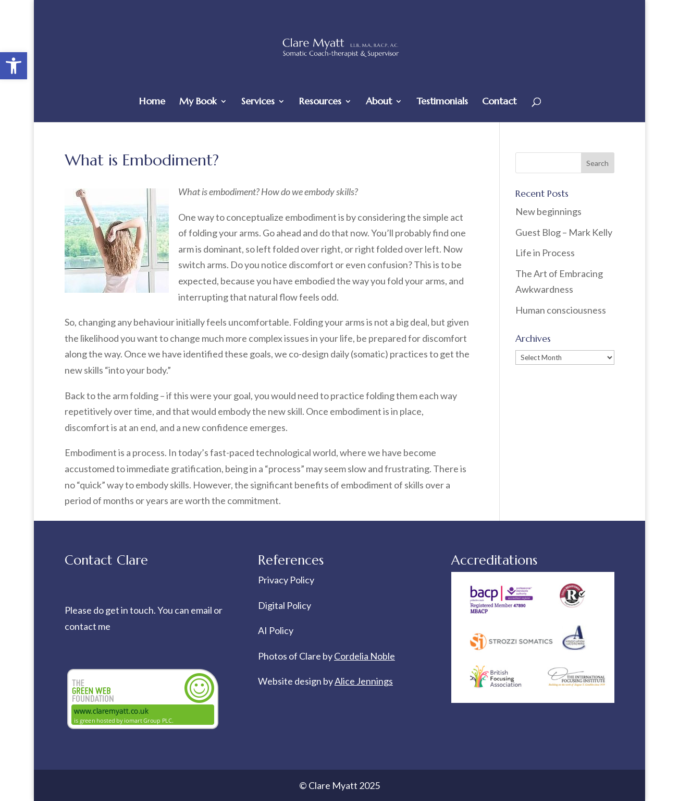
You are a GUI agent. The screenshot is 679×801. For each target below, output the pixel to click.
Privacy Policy (286, 579)
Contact (499, 102)
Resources (320, 102)
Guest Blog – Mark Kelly (563, 232)
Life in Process (545, 252)
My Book (198, 102)
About (379, 102)
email (202, 610)
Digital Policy (284, 605)
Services (258, 102)
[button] (13, 65)
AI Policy (275, 630)
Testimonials (442, 102)
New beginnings (548, 211)
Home (152, 102)
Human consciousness (560, 310)
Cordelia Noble (364, 656)
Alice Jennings (364, 681)
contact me (87, 626)
